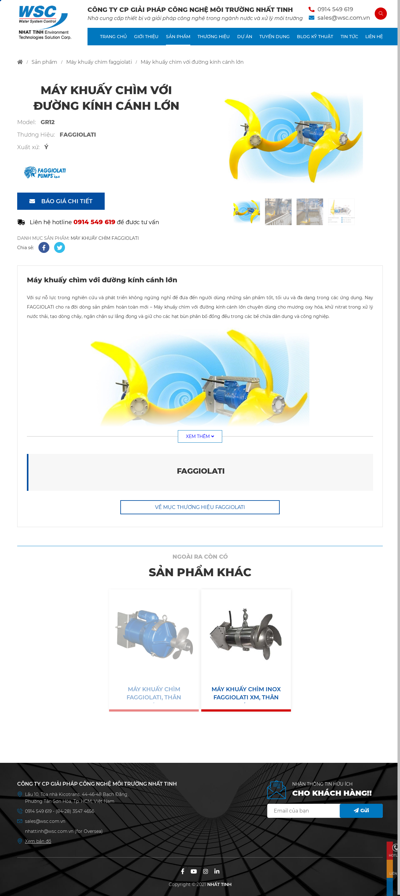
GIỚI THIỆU (146, 39)
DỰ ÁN (244, 39)
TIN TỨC (349, 39)
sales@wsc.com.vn (341, 18)
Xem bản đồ (38, 840)
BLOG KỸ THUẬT (315, 39)
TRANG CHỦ (113, 39)
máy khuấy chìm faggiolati (99, 62)
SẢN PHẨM (178, 39)
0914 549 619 (333, 10)
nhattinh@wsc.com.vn (49, 830)
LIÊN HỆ (374, 39)
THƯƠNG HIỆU (214, 39)
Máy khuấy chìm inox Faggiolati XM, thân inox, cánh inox (246, 694)
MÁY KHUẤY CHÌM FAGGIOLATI (105, 238)
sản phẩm (44, 62)
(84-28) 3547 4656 (75, 810)
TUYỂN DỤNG (274, 39)
